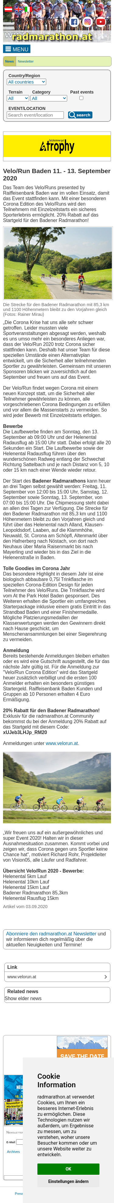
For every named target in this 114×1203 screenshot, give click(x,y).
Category (41, 92)
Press (19, 1193)
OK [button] (68, 1169)
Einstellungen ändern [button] (68, 1181)
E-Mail (10, 1142)
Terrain (15, 92)
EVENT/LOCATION (27, 108)
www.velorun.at (62, 743)
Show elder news (23, 998)
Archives (13, 1151)
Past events (82, 92)
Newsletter (26, 61)
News (9, 61)
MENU (17, 49)
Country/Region (24, 75)
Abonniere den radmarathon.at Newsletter (51, 933)
